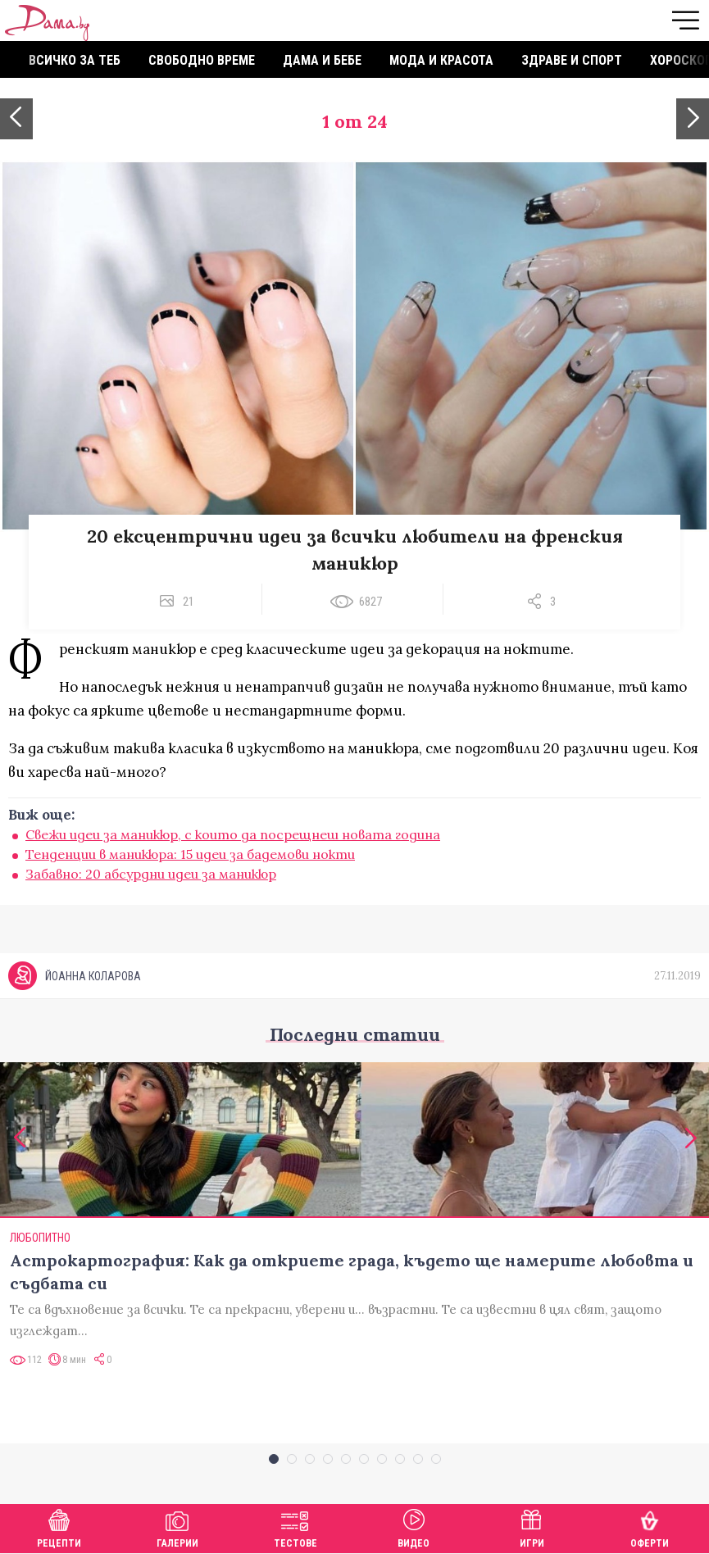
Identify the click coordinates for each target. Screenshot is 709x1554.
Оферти (649, 1526)
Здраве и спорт (571, 60)
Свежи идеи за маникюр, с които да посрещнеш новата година (232, 834)
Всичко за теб (74, 60)
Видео (413, 1526)
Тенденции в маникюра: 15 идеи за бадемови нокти (190, 854)
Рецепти (59, 1526)
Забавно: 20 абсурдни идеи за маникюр (150, 874)
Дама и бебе (322, 60)
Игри (532, 1526)
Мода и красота (441, 60)
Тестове (295, 1526)
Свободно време (201, 60)
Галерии (177, 1526)
